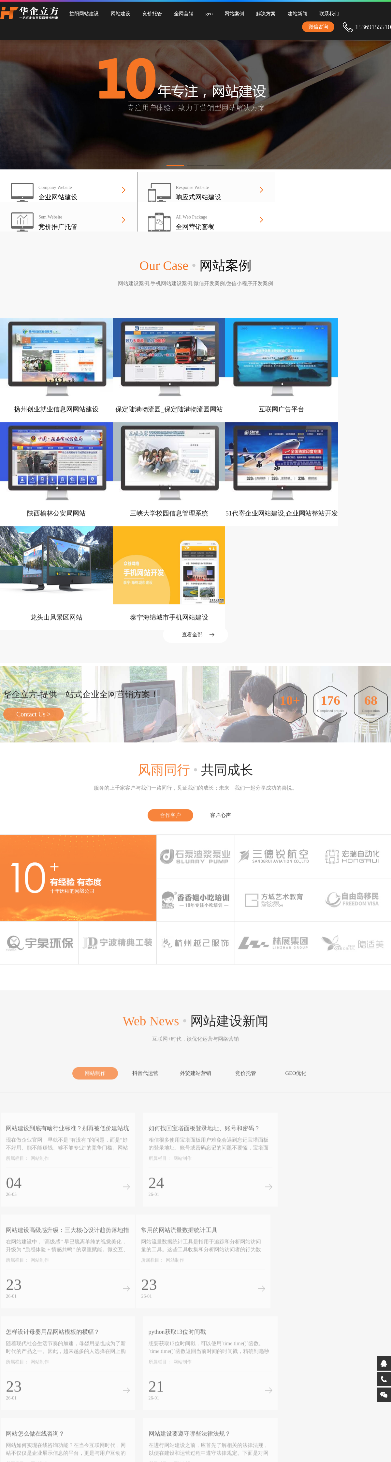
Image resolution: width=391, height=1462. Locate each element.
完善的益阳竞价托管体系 (222, 1377)
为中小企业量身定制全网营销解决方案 (164, 1379)
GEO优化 (296, 1008)
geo (199, 13)
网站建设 (117, 13)
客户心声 (220, 727)
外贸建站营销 (195, 1008)
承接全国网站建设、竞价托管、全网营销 (164, 1398)
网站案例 (222, 13)
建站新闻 (281, 13)
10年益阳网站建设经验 (159, 1358)
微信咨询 (366, 26)
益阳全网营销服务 (155, 1387)
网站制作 (95, 1008)
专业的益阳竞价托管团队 (162, 1367)
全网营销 (176, 13)
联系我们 (310, 13)
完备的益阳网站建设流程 (222, 1367)
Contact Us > (33, 626)
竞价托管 (146, 13)
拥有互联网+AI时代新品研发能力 (224, 1359)
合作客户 (170, 727)
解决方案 (251, 13)
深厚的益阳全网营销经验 (222, 1387)
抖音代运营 (145, 1008)
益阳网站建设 (83, 13)
